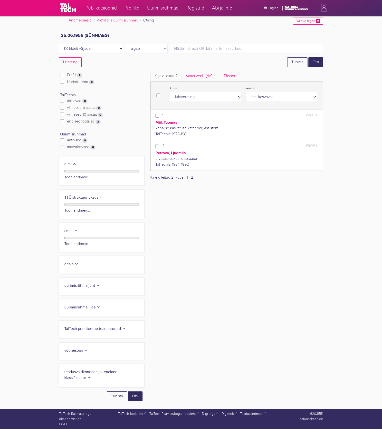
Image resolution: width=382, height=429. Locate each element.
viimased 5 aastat (84, 107)
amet (71, 231)
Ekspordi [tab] (231, 76)
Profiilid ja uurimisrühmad (117, 20)
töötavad (77, 101)
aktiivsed (77, 140)
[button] (323, 8)
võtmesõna (76, 350)
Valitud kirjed (308, 21)
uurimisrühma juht (82, 285)
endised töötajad (84, 121)
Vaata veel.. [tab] (201, 76)
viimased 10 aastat (85, 114)
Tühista (297, 62)
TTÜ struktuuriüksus (83, 197)
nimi (70, 164)
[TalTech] (68, 7)
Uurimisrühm (80, 82)
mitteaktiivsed (81, 147)
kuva (173, 88)
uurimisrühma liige (82, 307)
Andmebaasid (80, 20)
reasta (249, 88)
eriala (71, 264)
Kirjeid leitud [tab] (166, 76)
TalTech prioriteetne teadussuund (95, 329)
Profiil (74, 75)
